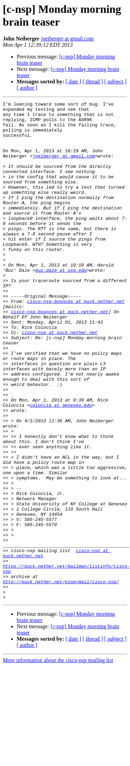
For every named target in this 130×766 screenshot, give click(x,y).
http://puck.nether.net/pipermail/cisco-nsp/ (61, 678)
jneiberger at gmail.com (67, 39)
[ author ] (27, 88)
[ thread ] (93, 81)
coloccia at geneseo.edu (61, 466)
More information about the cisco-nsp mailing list (58, 760)
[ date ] (73, 81)
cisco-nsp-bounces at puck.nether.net (75, 342)
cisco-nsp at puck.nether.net (59, 379)
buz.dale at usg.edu (61, 304)
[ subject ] (115, 81)
